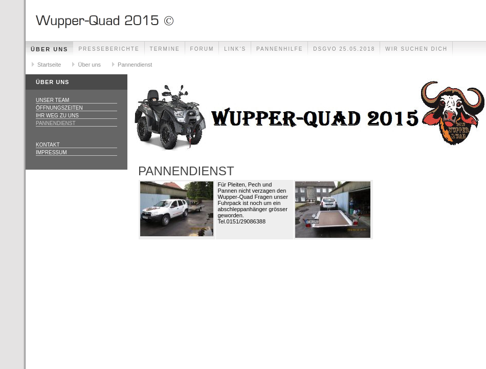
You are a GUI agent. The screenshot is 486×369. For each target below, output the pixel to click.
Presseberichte (108, 49)
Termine (165, 49)
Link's (235, 49)
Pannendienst (135, 64)
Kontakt (47, 145)
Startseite (49, 64)
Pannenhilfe (279, 49)
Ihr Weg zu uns (57, 115)
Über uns (49, 49)
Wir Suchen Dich (416, 49)
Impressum (51, 152)
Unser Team (52, 100)
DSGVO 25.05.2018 (344, 49)
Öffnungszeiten (59, 108)
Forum (202, 49)
